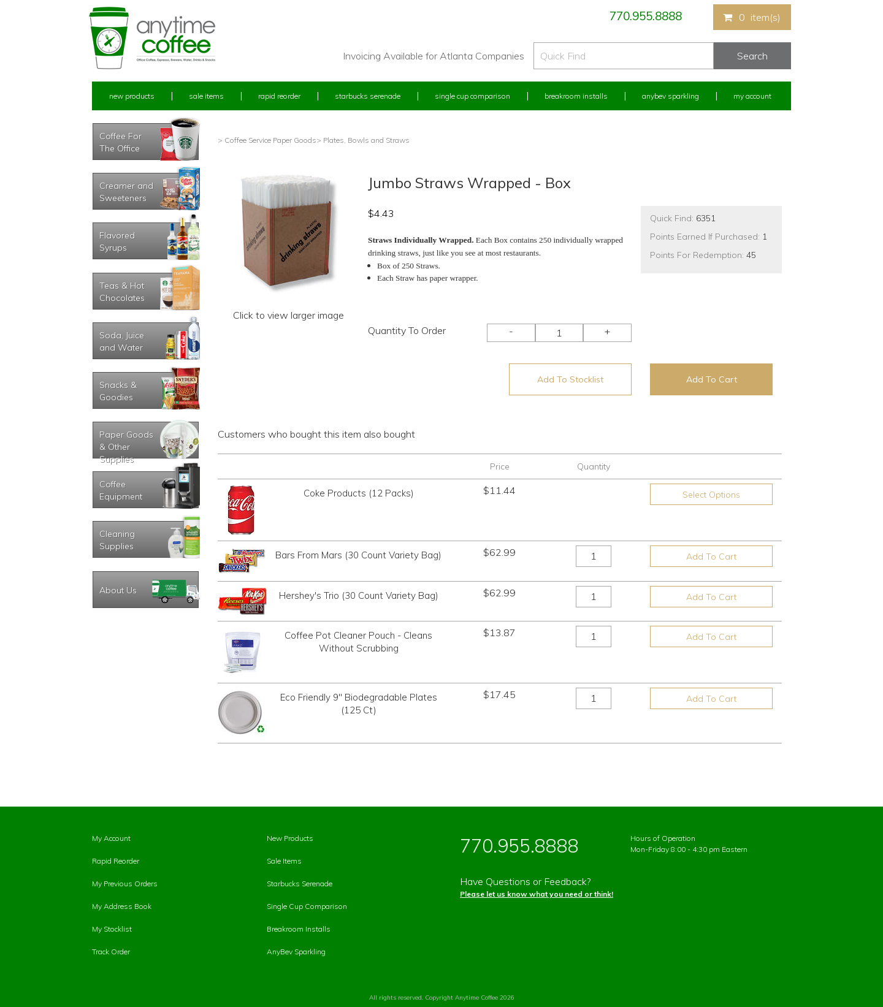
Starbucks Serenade (367, 96)
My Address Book (121, 906)
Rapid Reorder (279, 96)
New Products (132, 96)
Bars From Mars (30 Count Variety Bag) (358, 555)
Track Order (111, 951)
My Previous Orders (125, 883)
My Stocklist (112, 928)
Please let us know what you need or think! (536, 894)
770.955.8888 (646, 16)
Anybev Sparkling (670, 96)
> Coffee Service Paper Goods (267, 140)
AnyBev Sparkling (296, 951)
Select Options (711, 494)
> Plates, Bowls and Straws (363, 140)
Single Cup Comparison (472, 96)
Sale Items (206, 96)
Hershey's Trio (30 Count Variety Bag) (358, 595)
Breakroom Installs (576, 96)
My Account (752, 96)
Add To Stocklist (570, 379)
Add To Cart (711, 379)
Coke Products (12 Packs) (359, 493)
